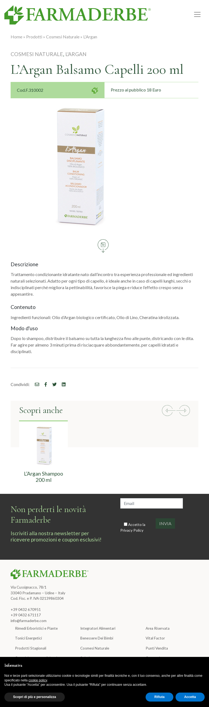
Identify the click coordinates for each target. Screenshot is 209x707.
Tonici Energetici (28, 638)
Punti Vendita (157, 648)
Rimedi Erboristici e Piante (36, 628)
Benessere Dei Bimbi (96, 638)
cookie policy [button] (38, 680)
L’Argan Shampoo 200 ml (43, 476)
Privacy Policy (131, 530)
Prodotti (34, 36)
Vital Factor (155, 638)
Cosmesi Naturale (62, 36)
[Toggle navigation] (197, 14)
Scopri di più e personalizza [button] (34, 697)
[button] (169, 411)
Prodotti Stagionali (30, 648)
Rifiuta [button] (159, 697)
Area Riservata (158, 628)
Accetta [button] (190, 697)
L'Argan (90, 36)
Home (16, 36)
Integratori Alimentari (97, 628)
